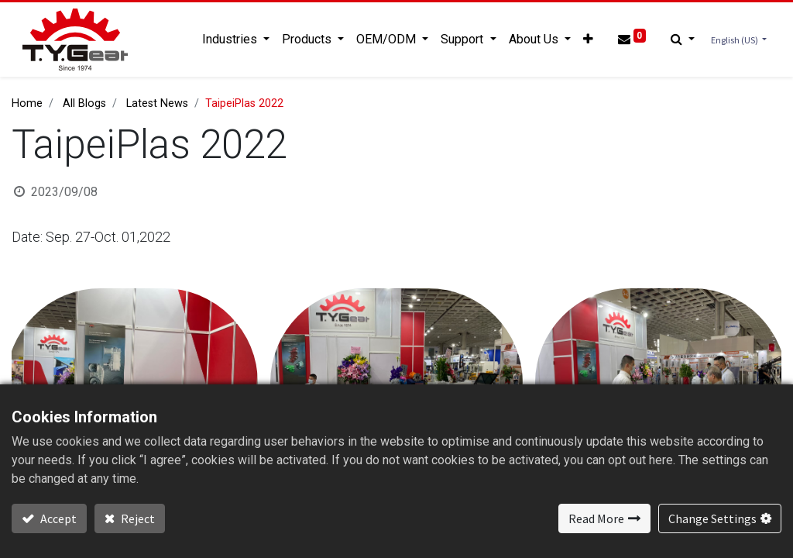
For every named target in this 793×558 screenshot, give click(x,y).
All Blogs (84, 103)
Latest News (157, 103)
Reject (136, 518)
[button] (586, 39)
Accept (57, 518)
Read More (596, 518)
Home (27, 103)
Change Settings (712, 518)
